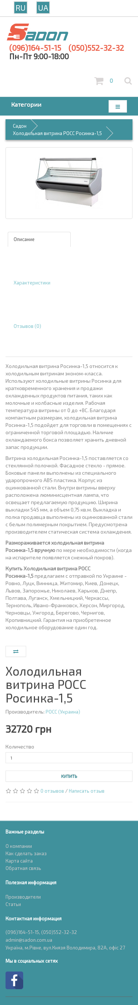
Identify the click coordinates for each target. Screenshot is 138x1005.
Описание (24, 239)
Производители (23, 897)
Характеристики (32, 283)
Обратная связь (23, 868)
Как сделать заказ (26, 853)
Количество (20, 746)
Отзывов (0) (27, 326)
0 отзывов (52, 791)
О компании (19, 846)
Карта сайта (19, 861)
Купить (69, 776)
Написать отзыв (87, 791)
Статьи (13, 904)
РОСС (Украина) (63, 712)
